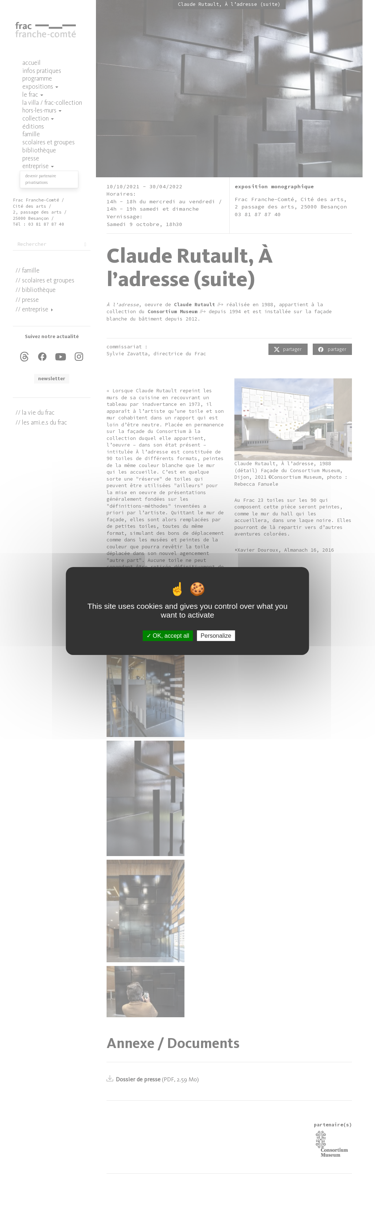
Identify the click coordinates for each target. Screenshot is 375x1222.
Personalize (216, 636)
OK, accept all (167, 636)
